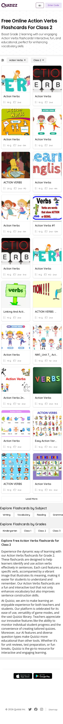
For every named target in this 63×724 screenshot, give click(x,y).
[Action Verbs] (17, 60)
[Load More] (31, 499)
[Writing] (6, 514)
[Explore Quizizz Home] (9, 5)
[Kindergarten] (10, 530)
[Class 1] (27, 530)
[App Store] (23, 676)
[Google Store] (42, 676)
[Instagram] (41, 709)
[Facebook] (35, 709)
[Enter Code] (53, 5)
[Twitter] (30, 709)
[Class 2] (38, 60)
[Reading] (41, 514)
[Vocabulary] (24, 514)
